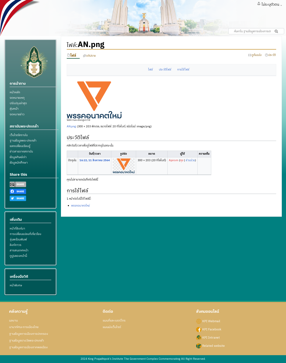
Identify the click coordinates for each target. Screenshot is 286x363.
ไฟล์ (150, 69)
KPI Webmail (211, 321)
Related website (213, 345)
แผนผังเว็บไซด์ (112, 327)
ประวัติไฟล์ (165, 69)
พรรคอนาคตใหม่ (80, 205)
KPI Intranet (211, 337)
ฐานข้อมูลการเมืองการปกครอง (28, 333)
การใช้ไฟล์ (183, 69)
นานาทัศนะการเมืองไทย (23, 327)
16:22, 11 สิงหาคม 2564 (95, 160)
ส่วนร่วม (190, 160)
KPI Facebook (211, 329)
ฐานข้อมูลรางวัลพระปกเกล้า (26, 340)
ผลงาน (13, 320)
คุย (181, 160)
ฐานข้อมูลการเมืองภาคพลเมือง (28, 347)
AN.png (71, 126)
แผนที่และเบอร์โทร (114, 320)
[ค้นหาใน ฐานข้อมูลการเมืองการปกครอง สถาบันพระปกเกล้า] (256, 31)
